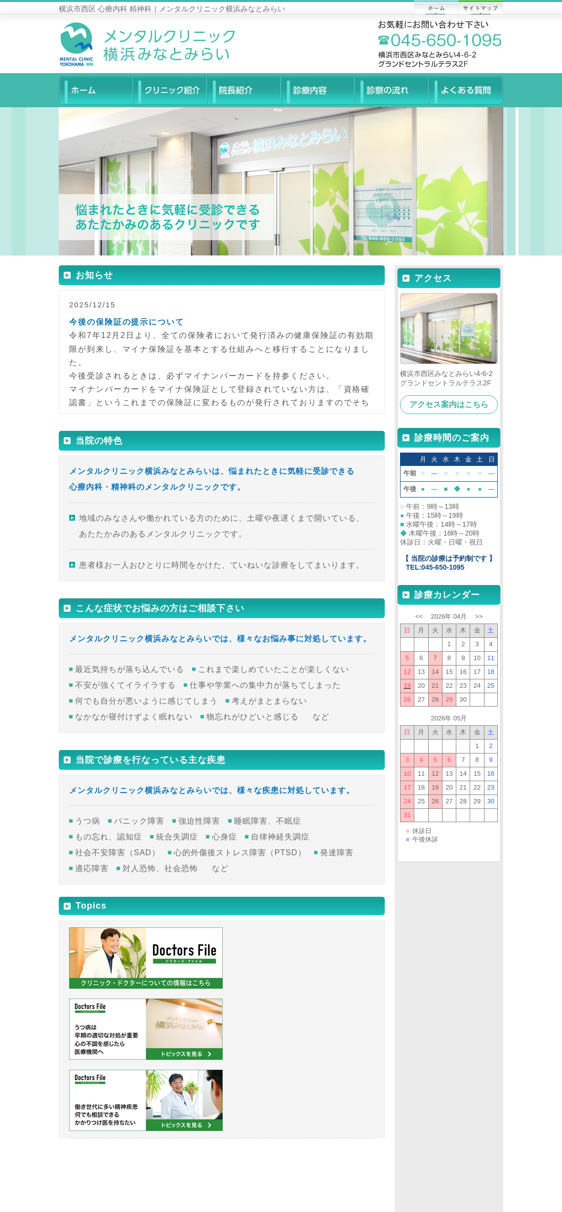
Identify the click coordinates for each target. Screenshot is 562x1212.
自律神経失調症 (280, 837)
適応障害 (92, 868)
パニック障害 (139, 821)
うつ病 (87, 821)
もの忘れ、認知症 (108, 837)
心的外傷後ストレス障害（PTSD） (240, 852)
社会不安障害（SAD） (117, 852)
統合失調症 (177, 837)
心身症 (224, 837)
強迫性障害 (199, 821)
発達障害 (337, 852)
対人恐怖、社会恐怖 (160, 868)
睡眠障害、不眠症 (267, 821)
